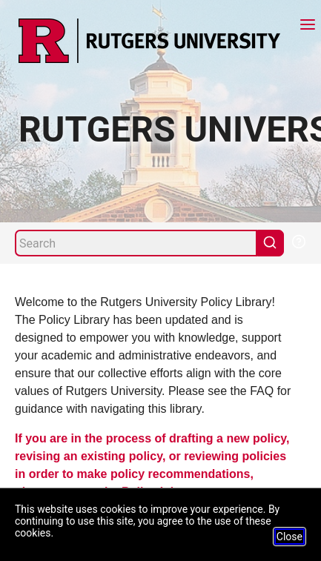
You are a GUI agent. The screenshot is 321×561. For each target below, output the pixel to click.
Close (289, 536)
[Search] (136, 243)
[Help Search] (298, 240)
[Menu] (307, 26)
